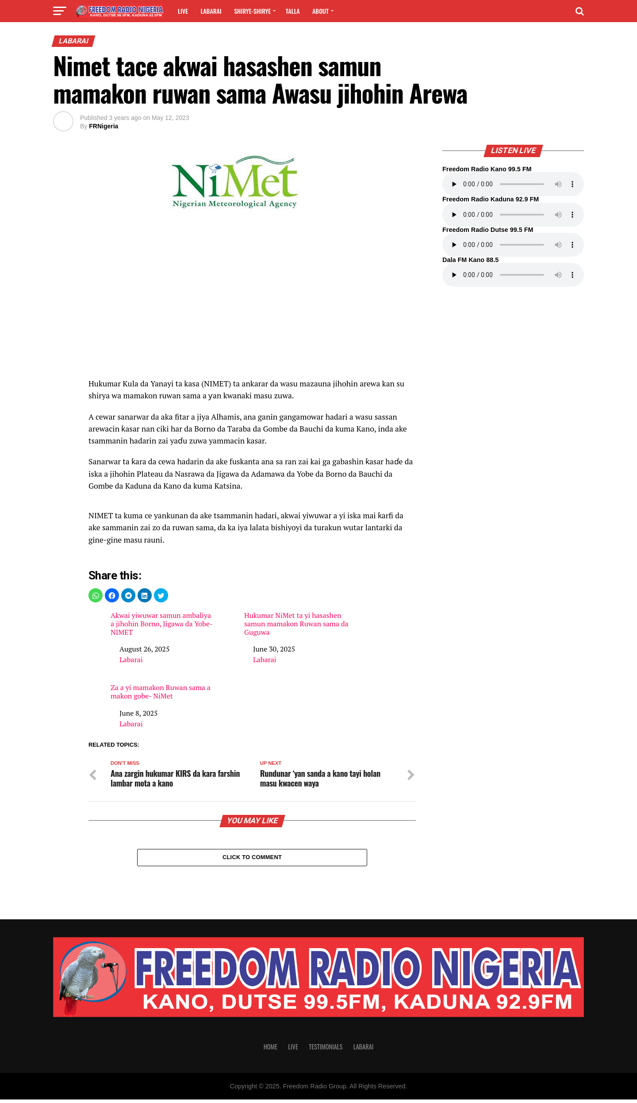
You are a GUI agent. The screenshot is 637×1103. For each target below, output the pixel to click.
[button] (95, 595)
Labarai (210, 10)
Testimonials (325, 1050)
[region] (252, 303)
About (320, 10)
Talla (293, 10)
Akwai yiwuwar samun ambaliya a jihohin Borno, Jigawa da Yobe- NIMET (161, 624)
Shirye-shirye (252, 10)
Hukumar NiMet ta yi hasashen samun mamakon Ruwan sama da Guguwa (296, 624)
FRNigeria (103, 126)
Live (183, 10)
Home (270, 1050)
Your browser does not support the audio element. (513, 184)
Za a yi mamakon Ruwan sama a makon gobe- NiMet (161, 691)
